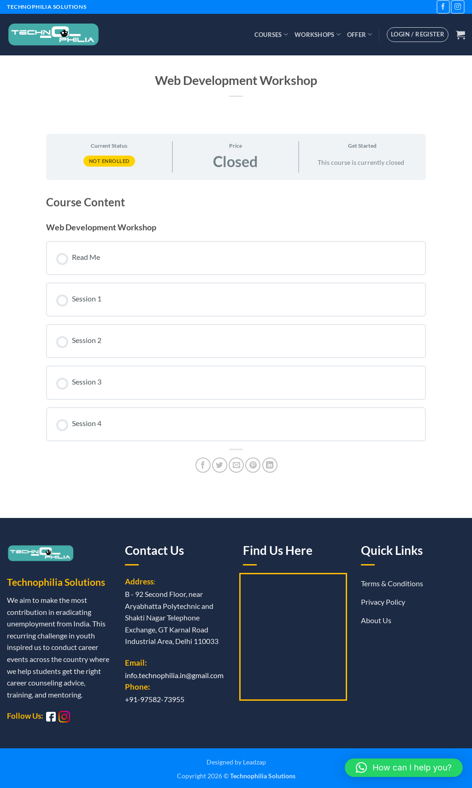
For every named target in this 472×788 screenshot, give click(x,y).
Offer (359, 34)
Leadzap (254, 762)
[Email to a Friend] (236, 465)
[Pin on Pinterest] (252, 465)
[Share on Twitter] (219, 465)
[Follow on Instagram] (457, 6)
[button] (460, 34)
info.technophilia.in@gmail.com (174, 675)
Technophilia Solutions (262, 776)
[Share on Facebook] (203, 465)
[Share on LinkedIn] (269, 465)
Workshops (318, 34)
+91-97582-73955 (154, 699)
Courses (271, 34)
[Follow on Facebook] (443, 6)
